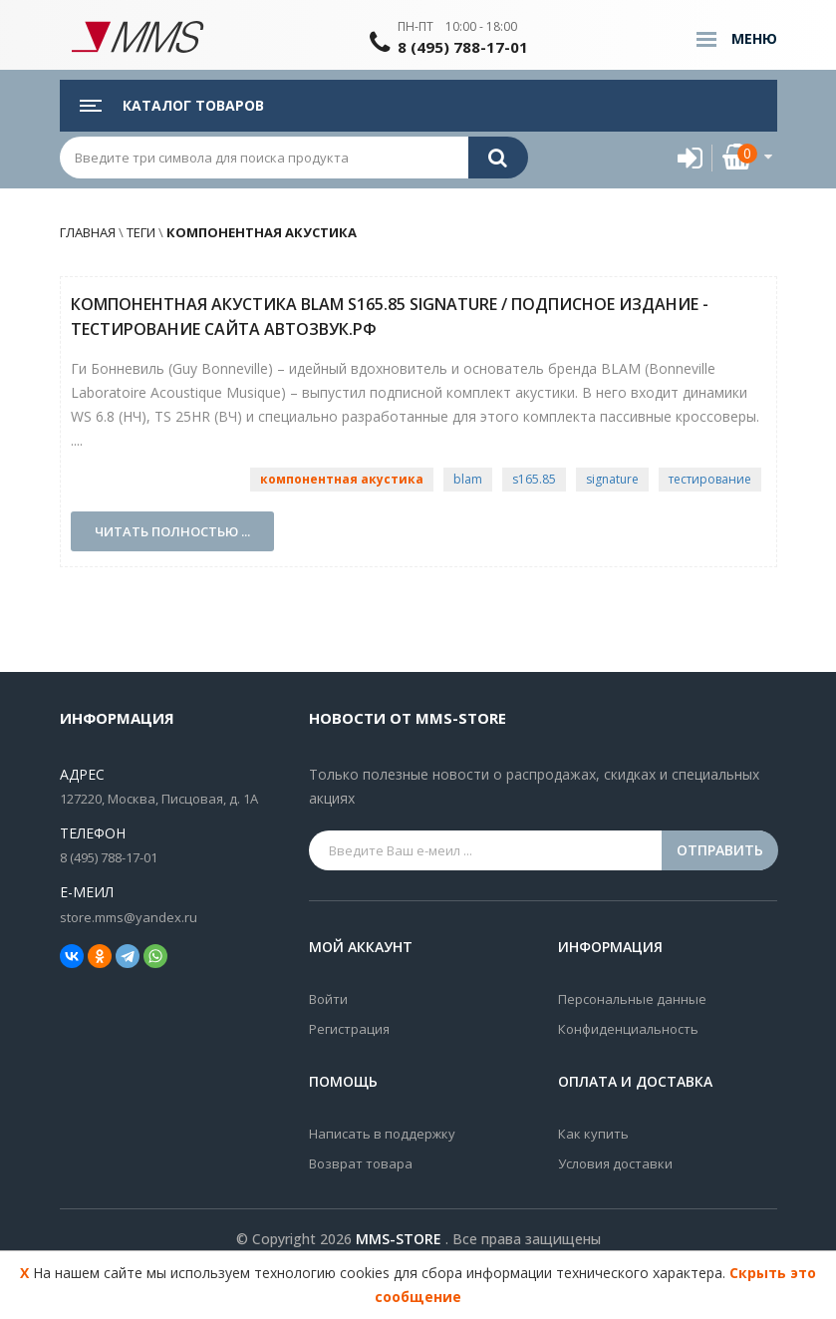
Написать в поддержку (382, 1134)
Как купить (593, 1134)
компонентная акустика (260, 232)
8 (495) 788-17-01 (463, 47)
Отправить (720, 849)
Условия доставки (615, 1163)
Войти (328, 999)
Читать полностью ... (172, 531)
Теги (141, 232)
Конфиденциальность (628, 1029)
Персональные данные (632, 999)
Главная (88, 232)
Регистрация (349, 1029)
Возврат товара (361, 1163)
